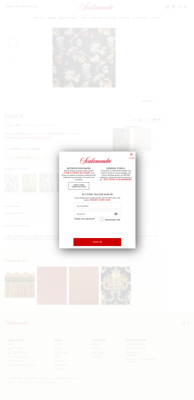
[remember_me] (102, 219)
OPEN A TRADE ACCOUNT (77, 172)
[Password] (97, 214)
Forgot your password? (84, 218)
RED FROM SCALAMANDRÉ (118, 179)
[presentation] (97, 228)
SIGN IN (97, 241)
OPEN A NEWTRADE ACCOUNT (78, 186)
